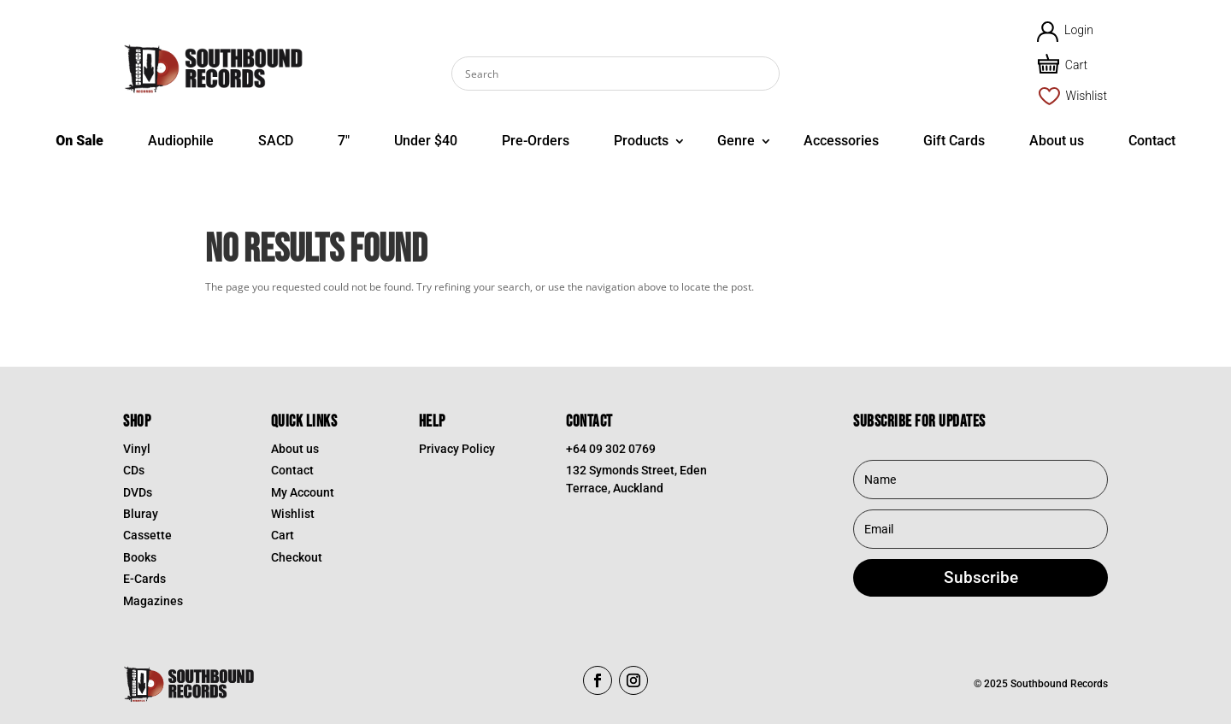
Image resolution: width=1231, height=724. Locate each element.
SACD (275, 140)
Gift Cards (954, 140)
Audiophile (181, 140)
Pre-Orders (535, 140)
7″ (344, 140)
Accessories (841, 140)
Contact (1151, 140)
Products (641, 140)
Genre (736, 140)
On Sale (79, 140)
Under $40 (425, 140)
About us (1056, 140)
